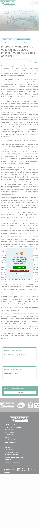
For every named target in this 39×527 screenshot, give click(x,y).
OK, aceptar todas (19, 267)
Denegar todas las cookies (19, 270)
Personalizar (19, 274)
